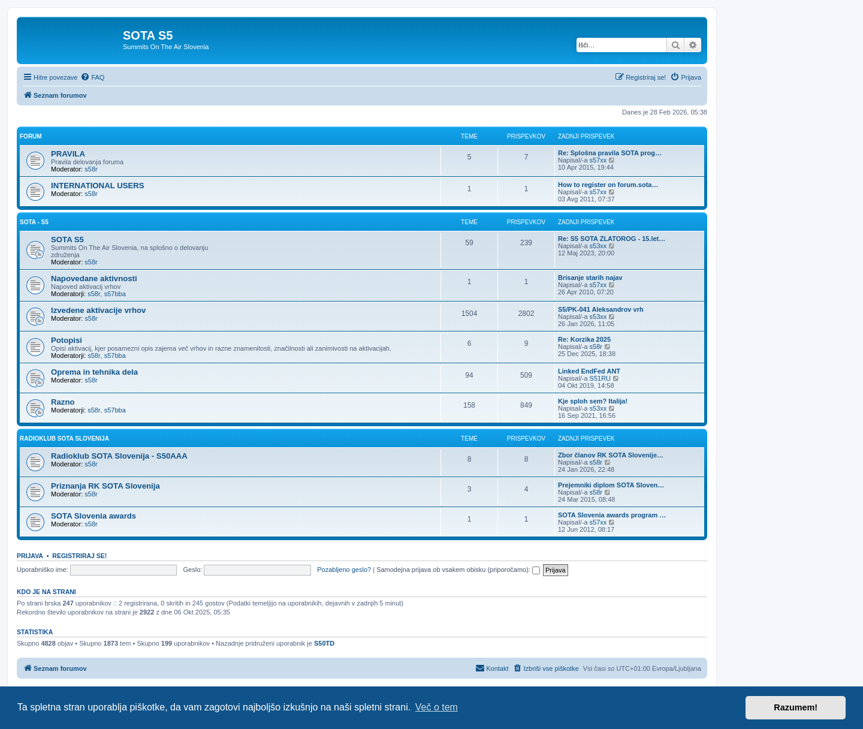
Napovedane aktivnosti (94, 278)
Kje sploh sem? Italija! (592, 401)
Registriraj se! (79, 555)
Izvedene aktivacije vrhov (98, 310)
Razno (63, 401)
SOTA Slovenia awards (93, 515)
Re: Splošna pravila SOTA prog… (610, 152)
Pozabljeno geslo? (344, 569)
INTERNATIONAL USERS (97, 185)
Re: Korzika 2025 (584, 339)
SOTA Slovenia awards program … (612, 515)
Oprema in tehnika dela (94, 371)
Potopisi (66, 340)
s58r (91, 169)
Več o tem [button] (436, 707)
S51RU (600, 378)
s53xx (598, 245)
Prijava (30, 555)
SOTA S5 (67, 239)
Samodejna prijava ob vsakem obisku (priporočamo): (458, 569)
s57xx (598, 160)
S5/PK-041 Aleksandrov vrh (601, 309)
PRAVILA (68, 153)
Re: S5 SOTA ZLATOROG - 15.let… (611, 238)
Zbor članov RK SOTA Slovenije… (610, 455)
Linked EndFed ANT (589, 371)
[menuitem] (92, 77)
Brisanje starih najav (590, 277)
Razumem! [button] (795, 707)
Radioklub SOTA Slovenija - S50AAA (119, 455)
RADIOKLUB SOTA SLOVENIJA (64, 438)
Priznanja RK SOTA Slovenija (105, 485)
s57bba (115, 293)
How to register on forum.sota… (608, 184)
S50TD (324, 643)
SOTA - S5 (34, 222)
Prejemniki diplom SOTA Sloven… (611, 485)
